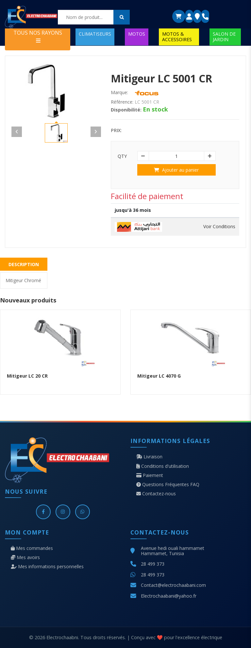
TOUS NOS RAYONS (37, 36)
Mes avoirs (25, 557)
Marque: (119, 92)
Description (23, 264)
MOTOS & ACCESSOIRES (177, 36)
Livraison (149, 456)
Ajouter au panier (176, 170)
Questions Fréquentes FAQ (167, 484)
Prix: (116, 130)
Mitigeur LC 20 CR (27, 376)
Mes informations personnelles (47, 566)
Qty (122, 156)
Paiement (149, 475)
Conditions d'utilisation (162, 466)
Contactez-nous (156, 493)
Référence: (122, 102)
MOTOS (136, 34)
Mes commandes (32, 548)
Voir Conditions (219, 226)
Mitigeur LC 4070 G (159, 376)
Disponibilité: (126, 109)
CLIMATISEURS (95, 34)
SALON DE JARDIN (224, 36)
